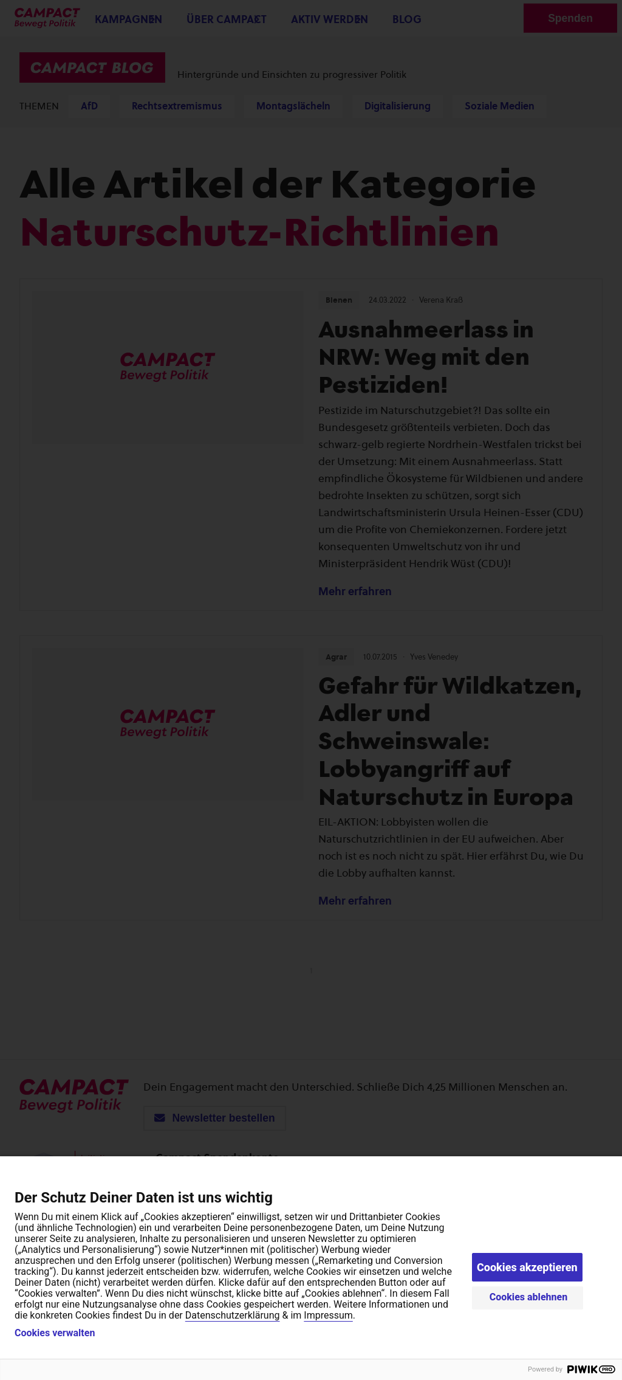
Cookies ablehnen (529, 1297)
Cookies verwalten (55, 1333)
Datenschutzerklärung (232, 1315)
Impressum (328, 1315)
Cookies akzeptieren (527, 1267)
